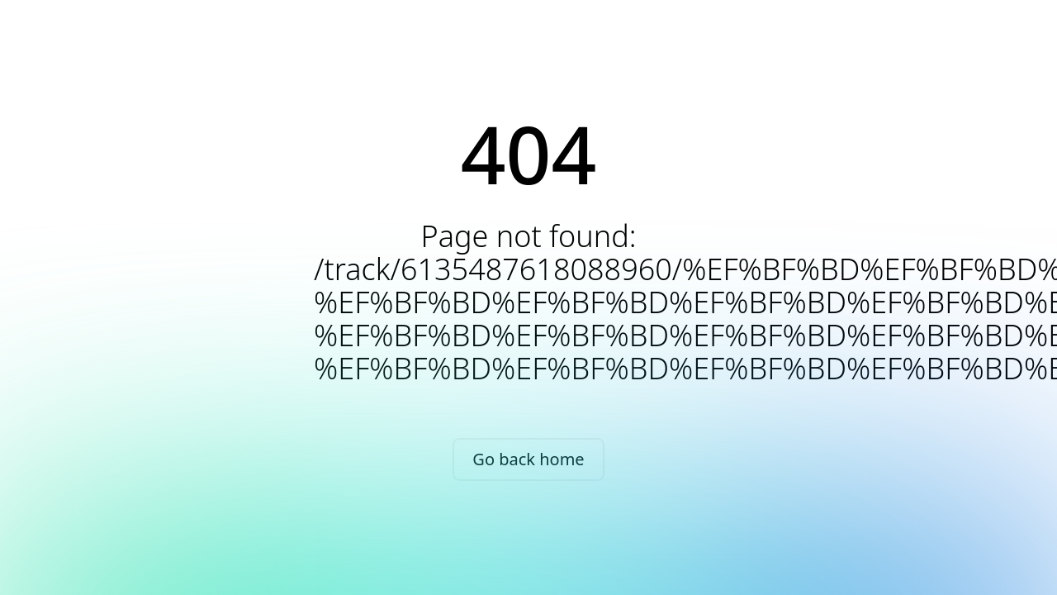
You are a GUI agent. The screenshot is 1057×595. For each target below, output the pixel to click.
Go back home (528, 459)
